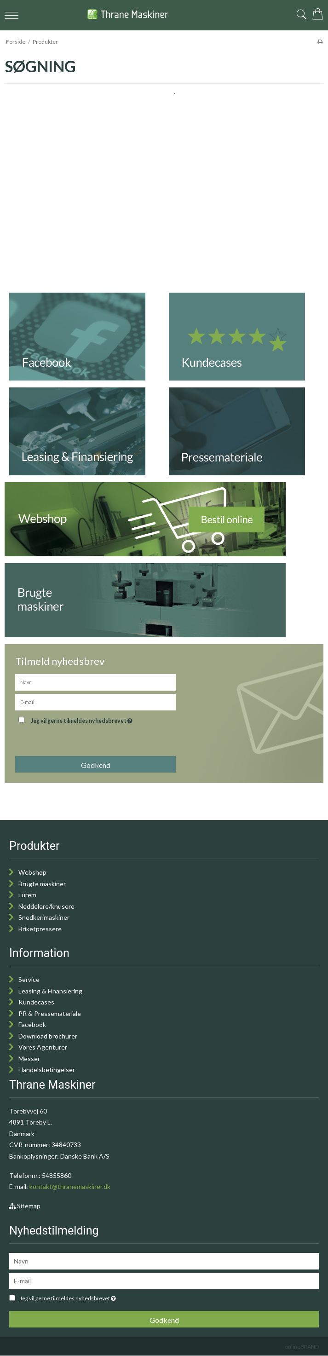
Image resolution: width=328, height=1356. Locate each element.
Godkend (95, 765)
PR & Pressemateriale (49, 1013)
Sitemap (24, 1206)
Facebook (32, 1024)
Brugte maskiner (42, 884)
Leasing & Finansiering (50, 991)
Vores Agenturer (42, 1047)
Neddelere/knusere (46, 906)
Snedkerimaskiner (43, 917)
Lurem (27, 895)
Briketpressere (40, 929)
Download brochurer (47, 1036)
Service (29, 979)
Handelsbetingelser (46, 1069)
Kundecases (36, 1002)
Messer (29, 1058)
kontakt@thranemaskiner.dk (69, 1186)
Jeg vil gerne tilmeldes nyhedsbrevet (104, 719)
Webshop (32, 872)
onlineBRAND (302, 1346)
